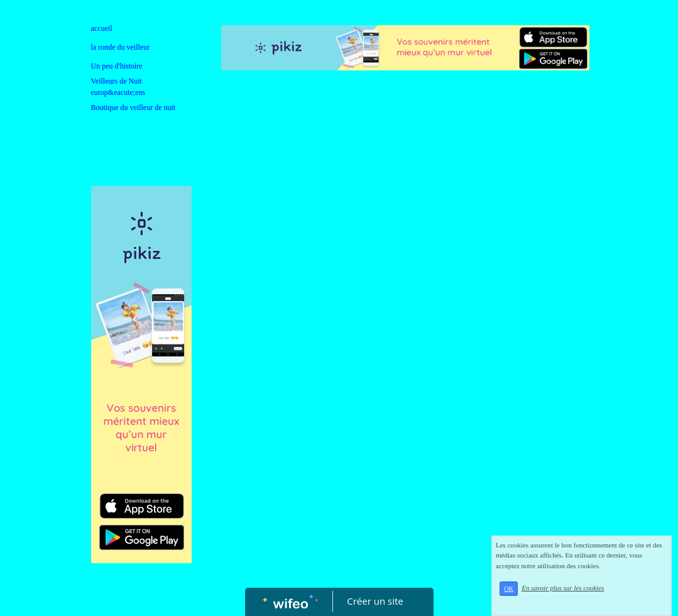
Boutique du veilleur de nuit (133, 107)
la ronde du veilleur (120, 47)
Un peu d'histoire (117, 66)
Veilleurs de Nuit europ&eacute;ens (118, 87)
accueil (101, 28)
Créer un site (375, 601)
